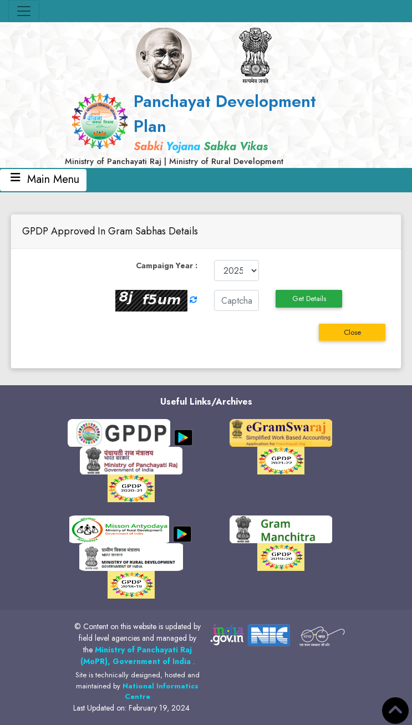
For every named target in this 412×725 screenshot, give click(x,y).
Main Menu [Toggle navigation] (43, 179)
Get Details (309, 298)
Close (352, 332)
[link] (206, 128)
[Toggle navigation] (23, 11)
